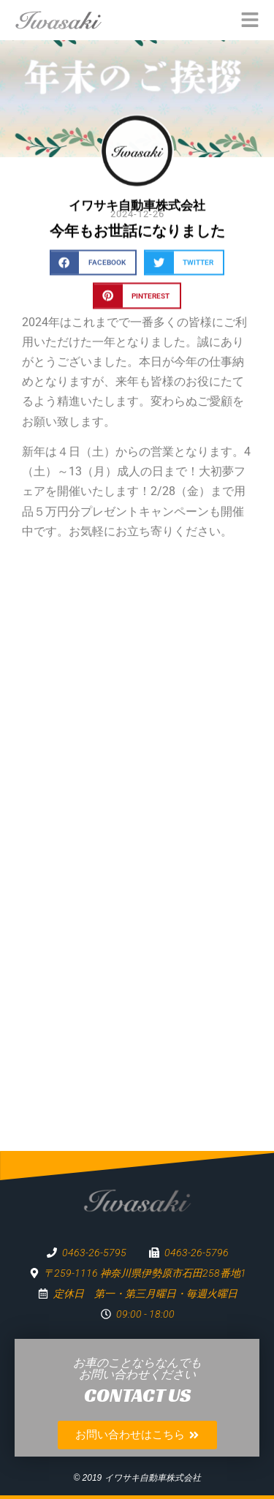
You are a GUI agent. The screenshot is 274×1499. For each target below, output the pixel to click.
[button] (93, 266)
